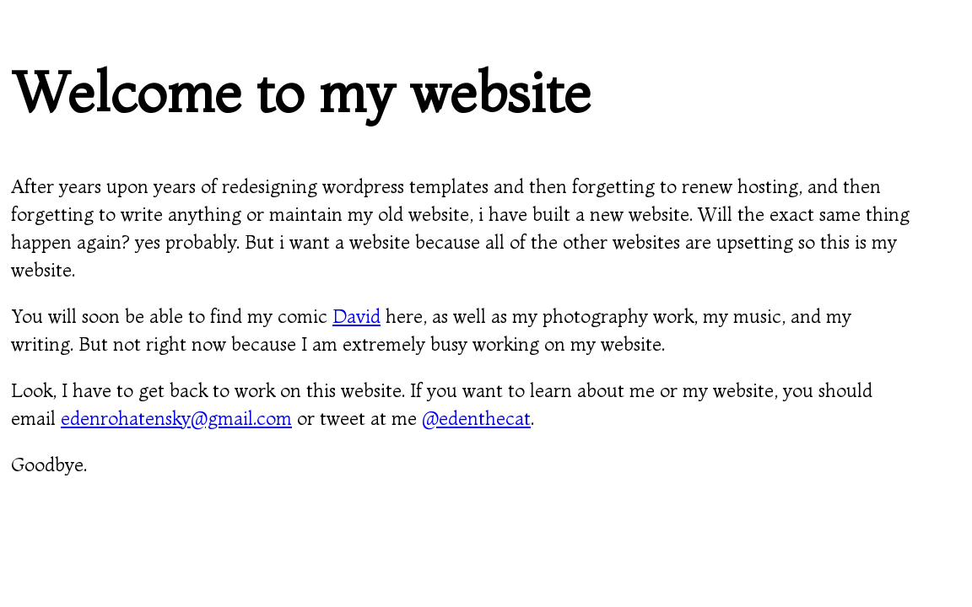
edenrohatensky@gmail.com (176, 418)
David (356, 316)
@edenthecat (476, 418)
